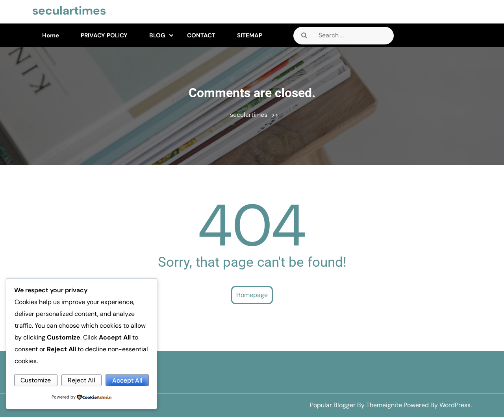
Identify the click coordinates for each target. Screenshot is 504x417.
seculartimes (69, 10)
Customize (35, 380)
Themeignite (384, 405)
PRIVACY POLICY (104, 35)
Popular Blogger (333, 405)
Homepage (252, 295)
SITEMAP (249, 35)
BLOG (157, 35)
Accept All (127, 380)
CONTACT (201, 35)
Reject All (81, 380)
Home (50, 35)
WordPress (455, 405)
